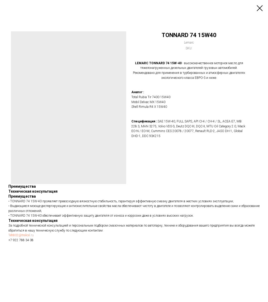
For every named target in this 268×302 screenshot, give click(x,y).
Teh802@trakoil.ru (21, 235)
